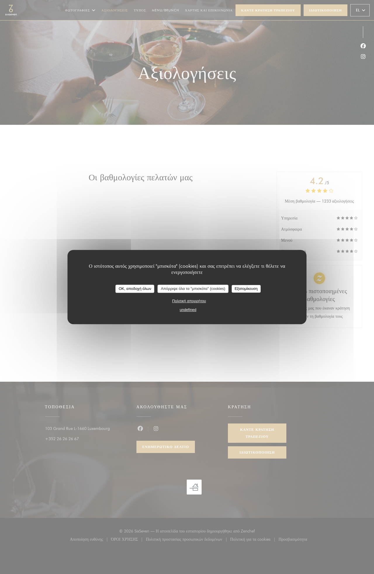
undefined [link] (188, 309)
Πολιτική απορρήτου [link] (189, 301)
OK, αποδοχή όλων (135, 288)
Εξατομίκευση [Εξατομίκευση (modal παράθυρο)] (246, 288)
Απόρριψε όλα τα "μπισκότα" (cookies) (193, 288)
